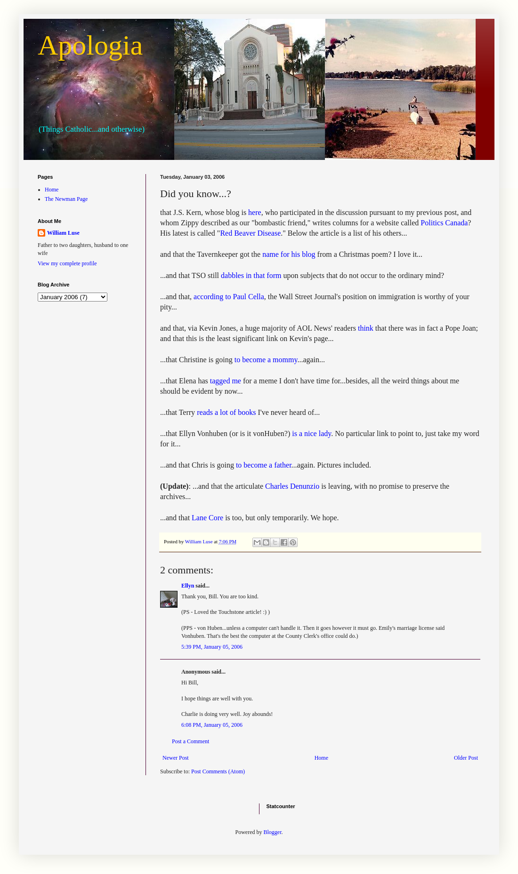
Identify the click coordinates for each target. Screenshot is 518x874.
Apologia (90, 45)
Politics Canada (444, 223)
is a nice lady (311, 433)
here (254, 212)
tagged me (225, 381)
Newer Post (175, 758)
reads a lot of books (226, 412)
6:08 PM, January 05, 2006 (212, 725)
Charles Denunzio (292, 486)
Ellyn (187, 585)
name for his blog (288, 254)
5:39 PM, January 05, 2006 (212, 647)
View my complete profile (67, 263)
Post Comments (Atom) (218, 771)
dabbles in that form (251, 275)
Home (321, 758)
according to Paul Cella (229, 297)
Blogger (273, 832)
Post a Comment (190, 741)
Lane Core (207, 518)
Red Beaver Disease (250, 233)
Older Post (466, 758)
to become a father (263, 465)
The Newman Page (66, 199)
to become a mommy (266, 360)
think (365, 328)
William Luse (63, 233)
